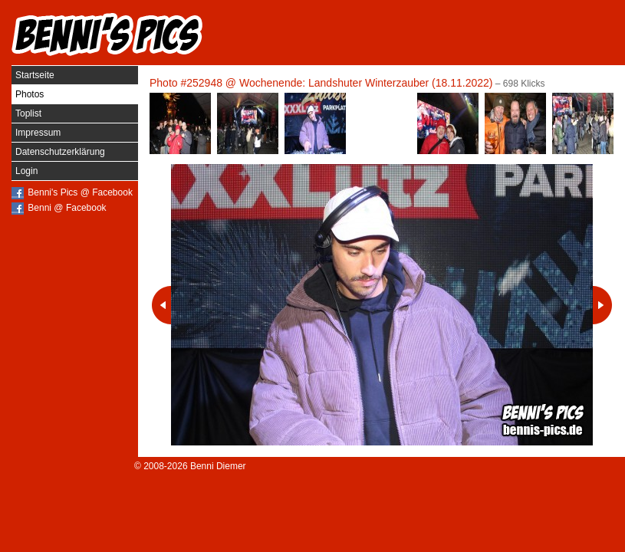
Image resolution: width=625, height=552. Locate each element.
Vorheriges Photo (161, 305)
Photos (29, 94)
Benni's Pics (107, 35)
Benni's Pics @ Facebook (80, 192)
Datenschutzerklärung (60, 151)
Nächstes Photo (602, 305)
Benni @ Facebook (67, 207)
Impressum (38, 132)
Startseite (34, 75)
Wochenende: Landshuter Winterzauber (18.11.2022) (366, 83)
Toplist (28, 113)
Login (26, 171)
